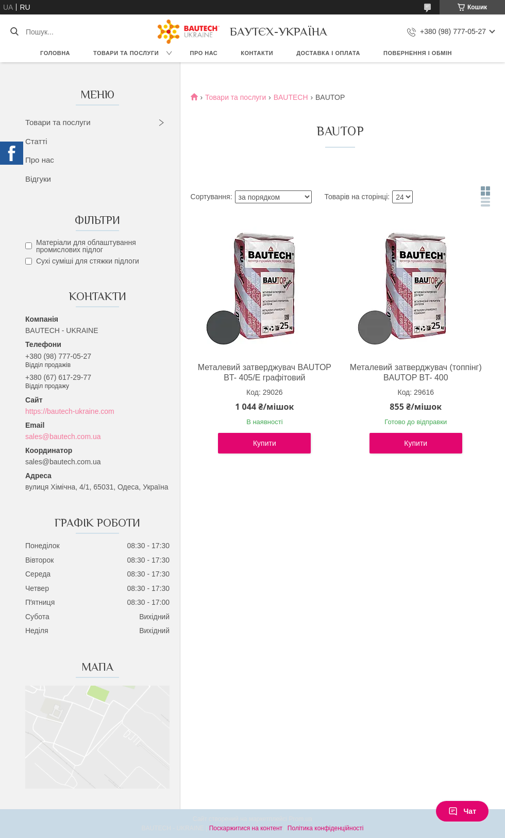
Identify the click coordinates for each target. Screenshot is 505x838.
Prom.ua (300, 819)
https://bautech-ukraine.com (69, 411)
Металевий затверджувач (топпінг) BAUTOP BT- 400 (416, 372)
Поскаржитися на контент (245, 828)
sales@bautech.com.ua (63, 436)
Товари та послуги (126, 53)
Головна (55, 53)
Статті (36, 141)
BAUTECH (291, 97)
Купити (264, 443)
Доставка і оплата (328, 53)
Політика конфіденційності (326, 828)
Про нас (204, 53)
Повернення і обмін (417, 53)
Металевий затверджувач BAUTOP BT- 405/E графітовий (264, 372)
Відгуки (38, 178)
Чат (462, 811)
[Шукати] (14, 32)
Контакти (257, 53)
